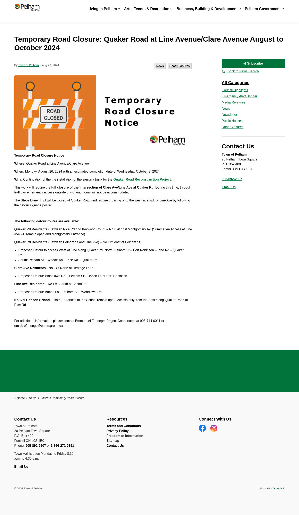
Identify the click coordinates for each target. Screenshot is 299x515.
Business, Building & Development (207, 17)
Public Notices (232, 121)
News (214, 5)
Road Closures (179, 66)
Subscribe (253, 63)
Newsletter (229, 114)
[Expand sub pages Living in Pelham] (119, 17)
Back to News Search (243, 71)
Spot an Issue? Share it (238, 5)
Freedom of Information (125, 436)
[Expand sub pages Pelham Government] (283, 17)
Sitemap (113, 440)
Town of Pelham (28, 65)
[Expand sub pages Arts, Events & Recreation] (171, 17)
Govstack (279, 488)
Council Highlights (235, 90)
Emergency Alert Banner (239, 96)
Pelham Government (263, 17)
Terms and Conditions (124, 426)
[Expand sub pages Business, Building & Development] (240, 17)
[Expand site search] (281, 5)
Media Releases (233, 102)
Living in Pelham (102, 17)
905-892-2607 (232, 179)
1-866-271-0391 (62, 445)
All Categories (235, 82)
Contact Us (265, 5)
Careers (200, 5)
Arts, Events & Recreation (146, 17)
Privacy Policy (118, 431)
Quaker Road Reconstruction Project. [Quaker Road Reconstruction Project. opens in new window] (143, 179)
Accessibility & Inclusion (174, 5)
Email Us (229, 187)
